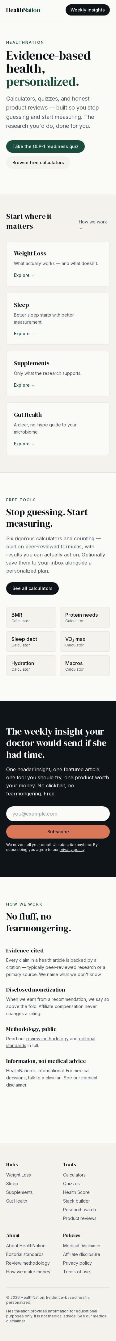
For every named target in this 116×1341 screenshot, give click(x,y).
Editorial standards (25, 1254)
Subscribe (58, 831)
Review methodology (28, 1263)
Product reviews (80, 1218)
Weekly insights (88, 9)
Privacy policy (77, 1263)
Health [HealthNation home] (23, 10)
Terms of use (76, 1271)
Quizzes (71, 1183)
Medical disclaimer (82, 1245)
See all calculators (32, 588)
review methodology (47, 1038)
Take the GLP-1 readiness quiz (45, 146)
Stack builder (76, 1201)
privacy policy (71, 849)
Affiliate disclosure (81, 1254)
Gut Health (16, 1201)
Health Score (76, 1192)
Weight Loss (18, 1174)
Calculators (74, 1174)
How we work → (93, 225)
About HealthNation (25, 1245)
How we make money (28, 1271)
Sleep (12, 1183)
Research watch (79, 1209)
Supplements (19, 1192)
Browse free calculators (38, 162)
